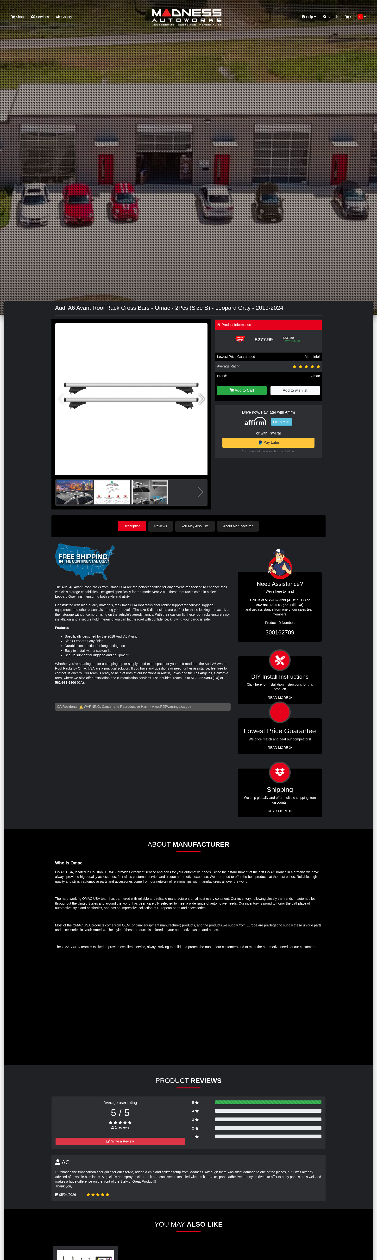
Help (309, 17)
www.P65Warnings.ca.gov (171, 706)
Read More (280, 747)
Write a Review (120, 1141)
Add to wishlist (295, 390)
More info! (312, 357)
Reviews (161, 526)
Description (132, 526)
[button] (202, 399)
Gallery (64, 17)
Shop (17, 17)
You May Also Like (195, 526)
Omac (315, 376)
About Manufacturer (238, 526)
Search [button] (330, 17)
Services (40, 17)
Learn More (281, 422)
